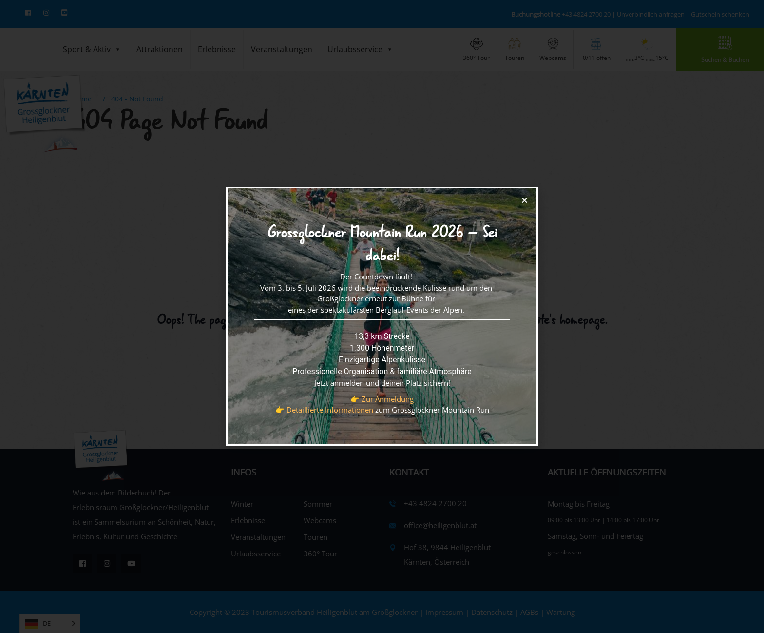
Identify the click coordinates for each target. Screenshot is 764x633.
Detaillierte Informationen (329, 410)
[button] (524, 200)
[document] (382, 316)
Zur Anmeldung (388, 399)
